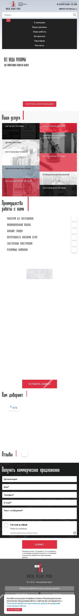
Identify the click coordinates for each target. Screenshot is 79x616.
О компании (39, 22)
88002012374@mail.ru (68, 9)
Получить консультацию (39, 104)
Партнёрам (39, 40)
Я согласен (14, 609)
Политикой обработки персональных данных (27, 603)
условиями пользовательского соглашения (39, 553)
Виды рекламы (39, 27)
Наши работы (39, 31)
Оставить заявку (39, 384)
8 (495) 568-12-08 (67, 4)
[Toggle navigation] (8, 20)
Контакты (39, 45)
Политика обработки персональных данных (40, 588)
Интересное (39, 36)
